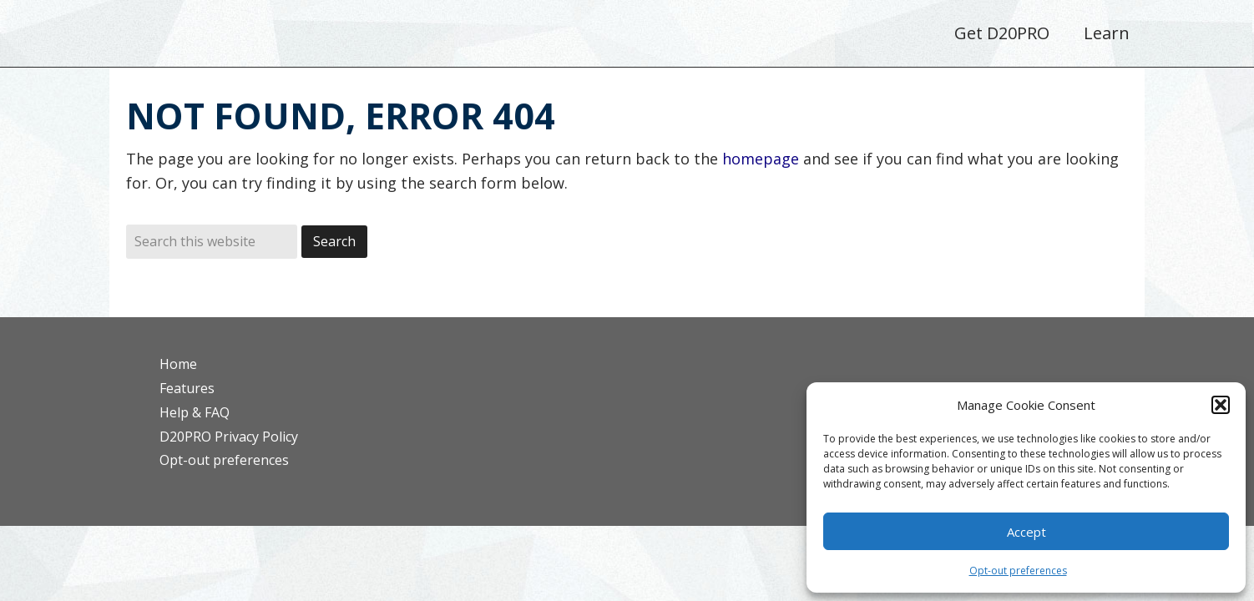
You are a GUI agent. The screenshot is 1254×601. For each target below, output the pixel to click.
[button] (1220, 404)
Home (178, 364)
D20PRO (249, 38)
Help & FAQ (194, 412)
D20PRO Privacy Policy (228, 436)
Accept (1026, 531)
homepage (760, 159)
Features (187, 388)
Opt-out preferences (1018, 570)
